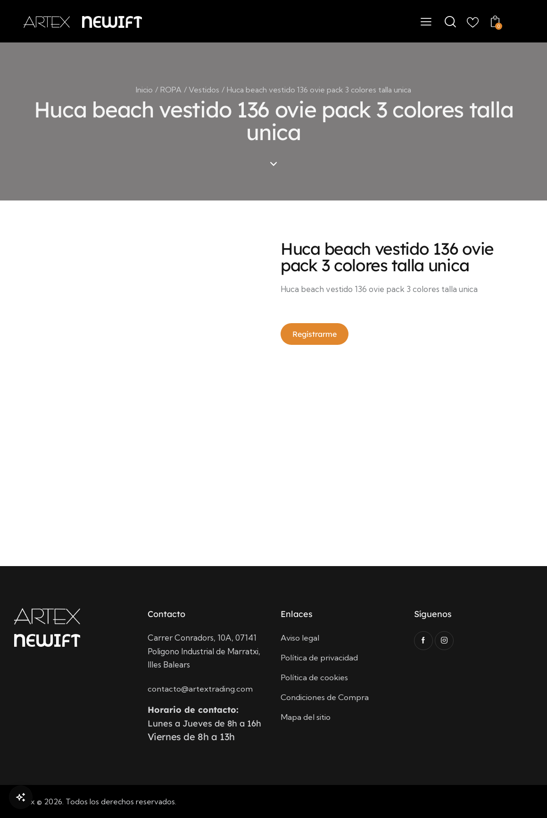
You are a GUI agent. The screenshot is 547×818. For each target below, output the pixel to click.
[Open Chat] (20, 797)
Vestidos (204, 89)
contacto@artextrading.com (200, 688)
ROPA (171, 89)
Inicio (144, 89)
